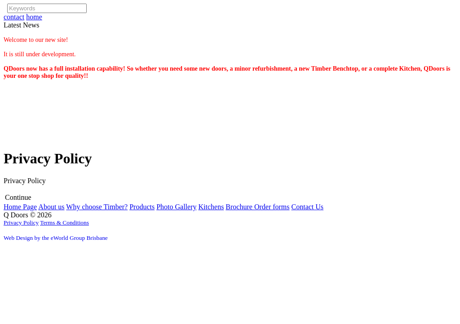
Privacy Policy (21, 222)
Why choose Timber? (97, 207)
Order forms (272, 207)
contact (14, 17)
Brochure (240, 207)
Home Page (20, 207)
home (34, 17)
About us (51, 207)
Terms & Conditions (64, 222)
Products (142, 207)
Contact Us (308, 207)
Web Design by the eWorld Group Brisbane (56, 237)
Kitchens (211, 207)
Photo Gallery (176, 207)
